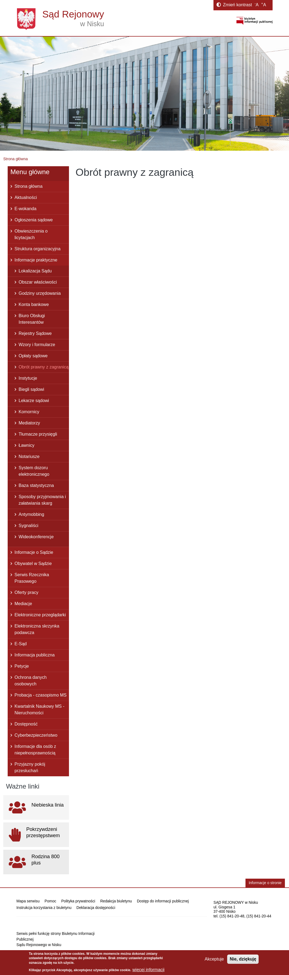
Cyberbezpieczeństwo (36, 735)
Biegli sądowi (31, 389)
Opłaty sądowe (33, 355)
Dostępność (26, 724)
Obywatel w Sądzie (33, 563)
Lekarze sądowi (34, 400)
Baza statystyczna (36, 485)
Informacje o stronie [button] (265, 883)
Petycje (22, 666)
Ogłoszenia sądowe (34, 220)
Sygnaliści (28, 525)
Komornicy (29, 411)
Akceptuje (214, 959)
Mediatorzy (29, 423)
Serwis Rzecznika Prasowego (32, 578)
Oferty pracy (26, 592)
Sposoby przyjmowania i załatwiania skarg (42, 500)
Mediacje (23, 603)
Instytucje (28, 378)
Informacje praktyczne (36, 260)
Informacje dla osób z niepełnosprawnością (35, 749)
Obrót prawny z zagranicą (43, 367)
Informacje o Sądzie (34, 552)
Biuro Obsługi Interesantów (32, 319)
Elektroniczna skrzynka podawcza (37, 629)
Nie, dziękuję (243, 959)
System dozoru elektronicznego (34, 471)
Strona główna (15, 159)
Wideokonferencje (36, 536)
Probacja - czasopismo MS (41, 695)
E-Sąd (21, 643)
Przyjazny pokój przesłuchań (30, 767)
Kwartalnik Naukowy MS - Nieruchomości (39, 709)
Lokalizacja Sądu (35, 271)
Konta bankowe (34, 304)
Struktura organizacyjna (37, 248)
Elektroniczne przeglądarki (40, 615)
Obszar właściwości (38, 282)
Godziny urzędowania (40, 293)
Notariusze (29, 456)
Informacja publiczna (35, 655)
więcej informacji (148, 969)
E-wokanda (25, 208)
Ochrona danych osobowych (31, 680)
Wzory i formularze (37, 344)
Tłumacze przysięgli (38, 434)
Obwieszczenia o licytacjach (31, 234)
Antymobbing (31, 514)
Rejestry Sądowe (35, 333)
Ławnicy (26, 445)
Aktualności (26, 197)
